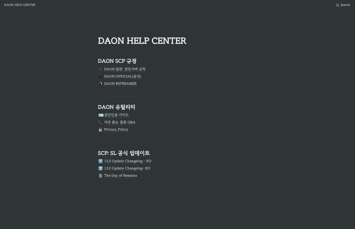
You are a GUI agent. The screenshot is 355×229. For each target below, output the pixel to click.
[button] (20, 5)
